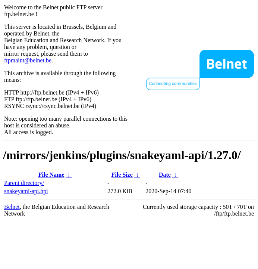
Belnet (12, 207)
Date (165, 174)
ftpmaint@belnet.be (27, 60)
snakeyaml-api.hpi (26, 191)
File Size (122, 174)
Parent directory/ (24, 183)
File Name (51, 174)
